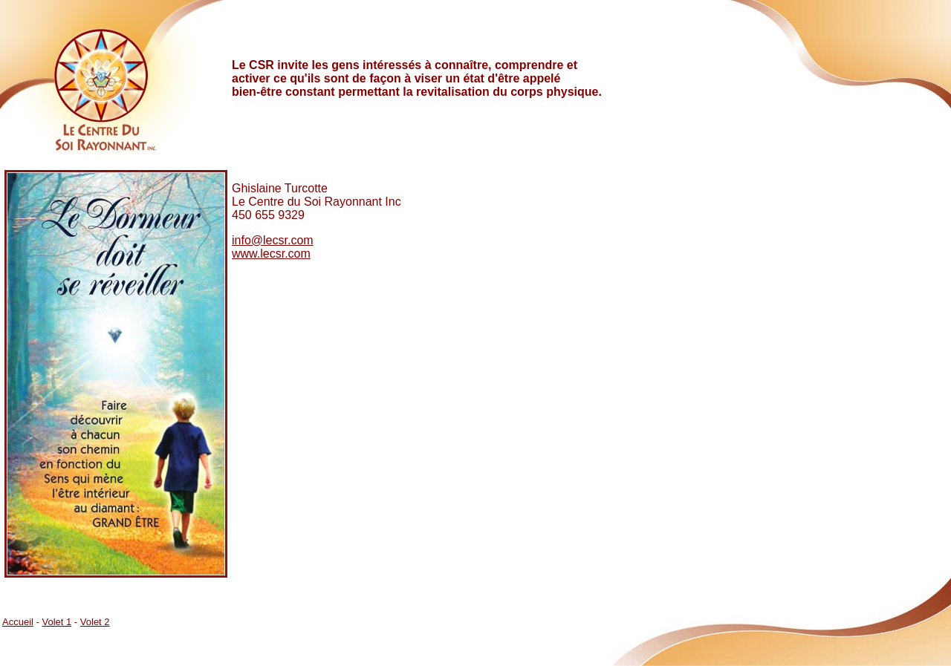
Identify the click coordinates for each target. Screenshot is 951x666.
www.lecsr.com (271, 253)
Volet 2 (95, 621)
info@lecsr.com (273, 240)
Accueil (17, 621)
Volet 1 (56, 621)
